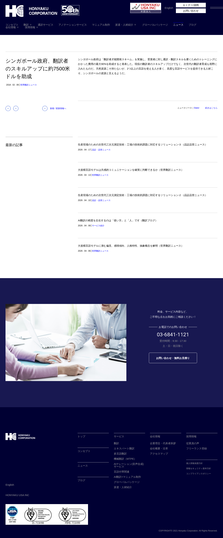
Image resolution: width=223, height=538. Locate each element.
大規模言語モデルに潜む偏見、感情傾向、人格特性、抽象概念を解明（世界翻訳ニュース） (131, 245)
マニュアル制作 (101, 24)
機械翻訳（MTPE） (125, 458)
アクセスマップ (159, 453)
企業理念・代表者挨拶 (163, 443)
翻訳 (26, 24)
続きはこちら (211, 108)
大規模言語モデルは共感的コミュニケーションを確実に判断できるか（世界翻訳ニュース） (131, 169)
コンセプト (12, 24)
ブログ (192, 24)
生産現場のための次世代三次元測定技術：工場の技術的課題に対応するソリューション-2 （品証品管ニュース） (142, 195)
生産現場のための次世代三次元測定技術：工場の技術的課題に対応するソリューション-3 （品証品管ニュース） (142, 144)
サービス (119, 436)
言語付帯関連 (121, 471)
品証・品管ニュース (101, 150)
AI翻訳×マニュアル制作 (127, 476)
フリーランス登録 (196, 448)
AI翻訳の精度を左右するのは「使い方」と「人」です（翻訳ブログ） (118, 220)
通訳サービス (45, 24)
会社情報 (11, 27)
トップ (81, 436)
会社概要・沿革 (159, 448)
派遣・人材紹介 (124, 24)
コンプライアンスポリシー (198, 473)
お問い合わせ (191, 10)
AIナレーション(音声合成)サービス (129, 465)
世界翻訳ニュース (28, 85)
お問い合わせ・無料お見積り (173, 358)
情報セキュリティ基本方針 (198, 468)
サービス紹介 (98, 225)
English (169, 8)
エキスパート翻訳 (124, 448)
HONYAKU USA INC (17, 495)
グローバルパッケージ (155, 24)
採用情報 (30, 27)
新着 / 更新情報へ (58, 108)
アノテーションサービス (72, 24)
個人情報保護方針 (194, 463)
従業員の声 (192, 443)
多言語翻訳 (120, 453)
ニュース (178, 24)
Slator (196, 108)
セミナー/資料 (191, 5)
